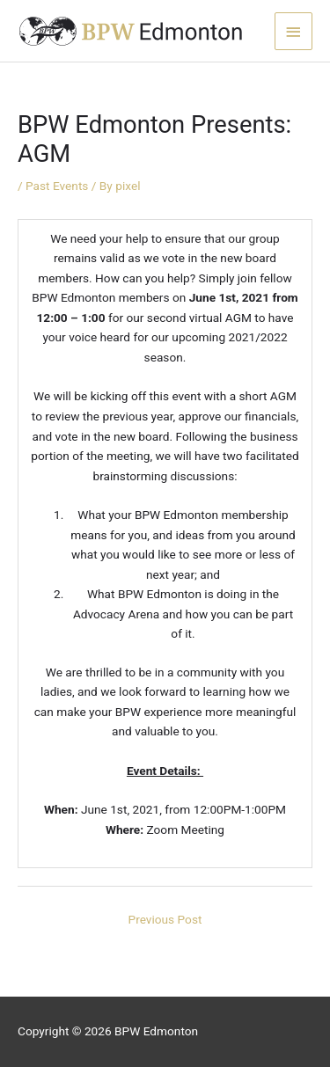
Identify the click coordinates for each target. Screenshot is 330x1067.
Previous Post (165, 919)
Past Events (57, 186)
